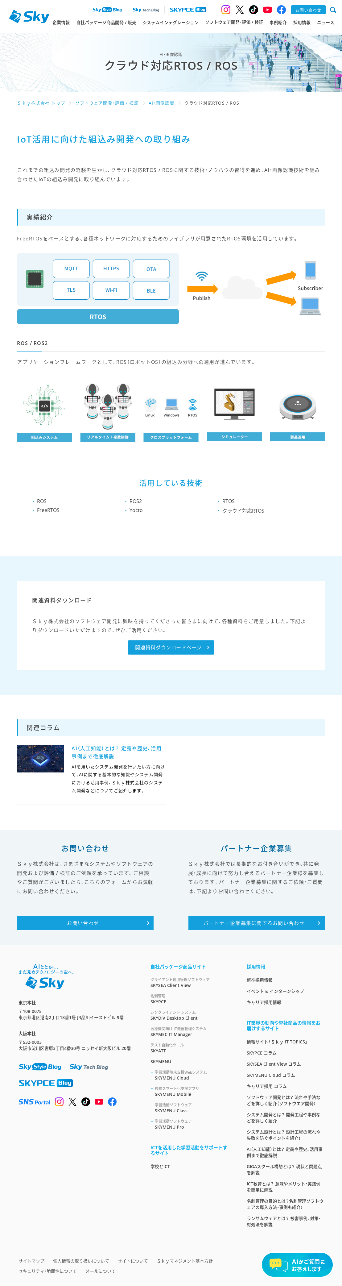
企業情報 (61, 22)
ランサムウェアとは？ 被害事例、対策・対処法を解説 (284, 1221)
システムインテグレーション (170, 22)
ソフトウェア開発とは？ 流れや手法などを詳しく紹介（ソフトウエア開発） (283, 1100)
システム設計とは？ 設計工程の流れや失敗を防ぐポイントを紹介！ (283, 1135)
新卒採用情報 (260, 980)
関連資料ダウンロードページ (168, 647)
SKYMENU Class (193, 1107)
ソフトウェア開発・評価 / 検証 (234, 22)
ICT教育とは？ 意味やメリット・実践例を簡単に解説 (283, 1187)
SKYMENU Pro (193, 1124)
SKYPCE (191, 999)
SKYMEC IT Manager (191, 1031)
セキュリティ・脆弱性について (48, 1271)
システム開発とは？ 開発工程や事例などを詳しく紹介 (283, 1118)
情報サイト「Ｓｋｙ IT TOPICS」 (277, 1042)
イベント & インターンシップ (275, 991)
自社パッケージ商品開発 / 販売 (106, 22)
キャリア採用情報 (264, 1002)
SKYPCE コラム (262, 1053)
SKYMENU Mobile (193, 1091)
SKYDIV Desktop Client (191, 1015)
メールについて (100, 1271)
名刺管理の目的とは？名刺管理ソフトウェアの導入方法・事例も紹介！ (285, 1204)
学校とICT (160, 1166)
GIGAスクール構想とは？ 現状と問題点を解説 (284, 1169)
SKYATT (191, 1048)
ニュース (325, 22)
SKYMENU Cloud (193, 1075)
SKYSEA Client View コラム (274, 1064)
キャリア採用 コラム (267, 1086)
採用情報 (302, 22)
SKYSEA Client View (191, 982)
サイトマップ (31, 1261)
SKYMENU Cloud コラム (271, 1075)
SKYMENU (160, 1061)
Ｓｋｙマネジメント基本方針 (185, 1261)
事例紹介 (278, 22)
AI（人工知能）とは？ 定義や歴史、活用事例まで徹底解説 (285, 1152)
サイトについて (133, 1261)
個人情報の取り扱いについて (81, 1261)
